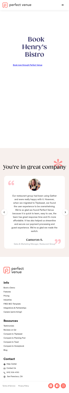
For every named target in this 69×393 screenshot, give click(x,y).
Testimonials (9, 326)
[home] (31, 5)
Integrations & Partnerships (15, 308)
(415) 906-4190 (13, 372)
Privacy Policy (23, 386)
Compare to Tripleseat (13, 334)
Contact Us (11, 368)
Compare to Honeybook (14, 346)
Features (7, 292)
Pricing (6, 296)
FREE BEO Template (12, 304)
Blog (5, 350)
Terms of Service (9, 386)
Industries (8, 300)
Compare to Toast (11, 342)
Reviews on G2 (10, 330)
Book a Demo (9, 288)
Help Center (12, 364)
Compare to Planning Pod (14, 338)
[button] (62, 5)
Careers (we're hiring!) (13, 312)
